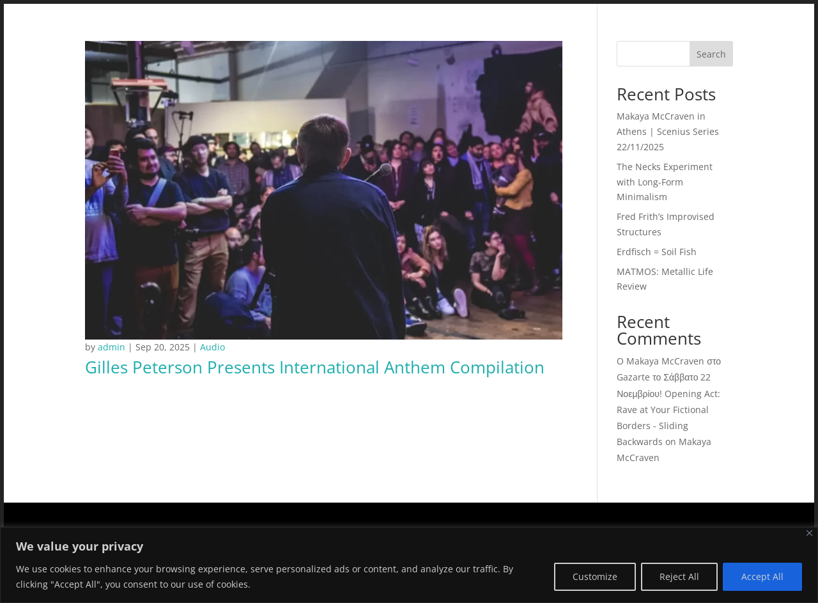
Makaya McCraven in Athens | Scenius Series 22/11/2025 (668, 131)
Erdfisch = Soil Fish (657, 252)
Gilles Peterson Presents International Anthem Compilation (314, 367)
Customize (595, 576)
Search (711, 54)
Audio (212, 347)
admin (111, 347)
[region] (409, 565)
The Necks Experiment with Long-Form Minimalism (665, 182)
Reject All (679, 576)
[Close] (809, 533)
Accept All (762, 576)
